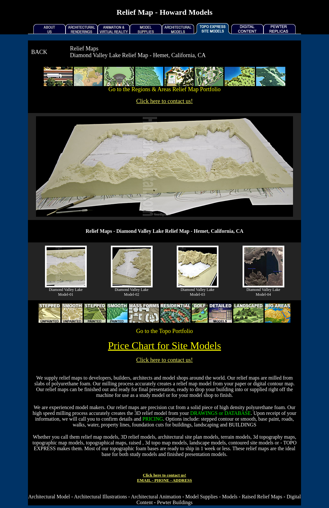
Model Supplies (201, 496)
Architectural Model (49, 496)
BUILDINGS (242, 424)
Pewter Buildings (175, 502)
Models (229, 496)
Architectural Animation (156, 496)
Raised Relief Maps (262, 496)
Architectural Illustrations (100, 496)
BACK (39, 52)
